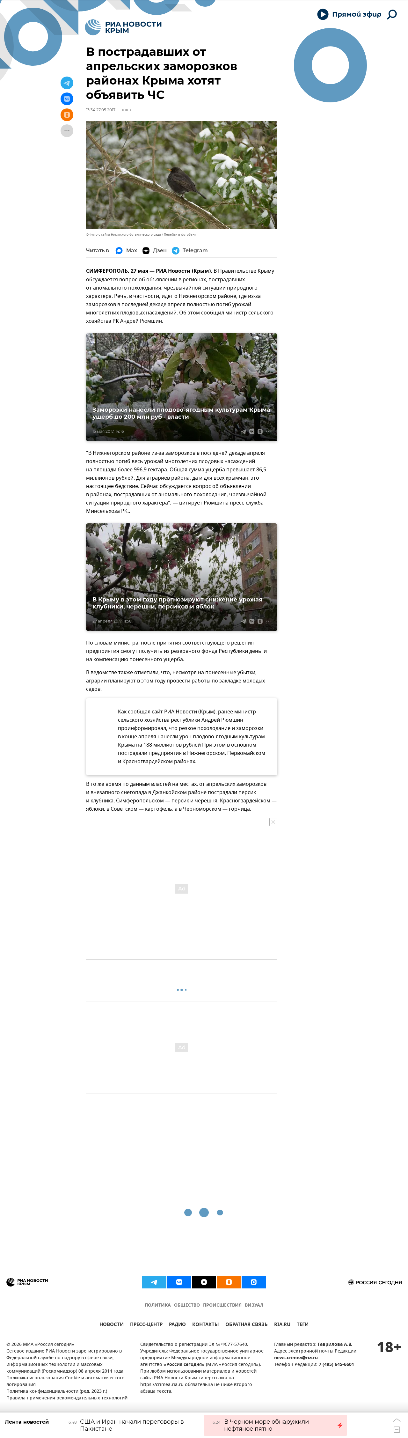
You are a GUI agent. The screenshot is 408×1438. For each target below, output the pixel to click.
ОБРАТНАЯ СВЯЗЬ (246, 1325)
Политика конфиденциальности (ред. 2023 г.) (56, 1391)
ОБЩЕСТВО (187, 1305)
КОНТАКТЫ (205, 1325)
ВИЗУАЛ (254, 1305)
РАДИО (177, 1325)
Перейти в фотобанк (180, 234)
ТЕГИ (303, 1325)
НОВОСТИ (111, 1325)
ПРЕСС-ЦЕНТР (146, 1325)
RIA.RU (282, 1325)
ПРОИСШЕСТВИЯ (222, 1305)
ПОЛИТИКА (158, 1305)
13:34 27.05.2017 (100, 109)
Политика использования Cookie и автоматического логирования (65, 1382)
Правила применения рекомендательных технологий (66, 1398)
